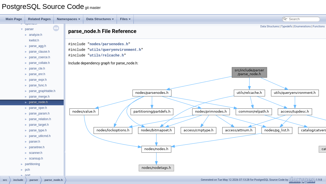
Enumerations (302, 26)
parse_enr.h (37, 74)
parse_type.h (38, 130)
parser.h (34, 141)
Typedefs (286, 26)
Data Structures (100, 19)
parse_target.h (39, 124)
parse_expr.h (38, 80)
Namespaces (68, 19)
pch (27, 169)
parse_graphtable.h (42, 91)
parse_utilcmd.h (40, 136)
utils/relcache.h (107, 55)
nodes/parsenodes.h (109, 44)
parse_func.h (38, 85)
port (27, 175)
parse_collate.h (39, 63)
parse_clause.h (39, 51)
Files (125, 19)
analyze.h (35, 35)
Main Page (14, 19)
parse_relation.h (40, 119)
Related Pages (39, 19)
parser (29, 29)
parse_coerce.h (39, 57)
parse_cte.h (37, 68)
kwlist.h (34, 40)
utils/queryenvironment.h (115, 49)
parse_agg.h (37, 46)
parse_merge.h (39, 96)
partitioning (32, 164)
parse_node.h (38, 102)
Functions (319, 26)
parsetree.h (37, 147)
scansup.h (36, 158)
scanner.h (35, 153)
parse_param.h (39, 113)
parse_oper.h (38, 108)
